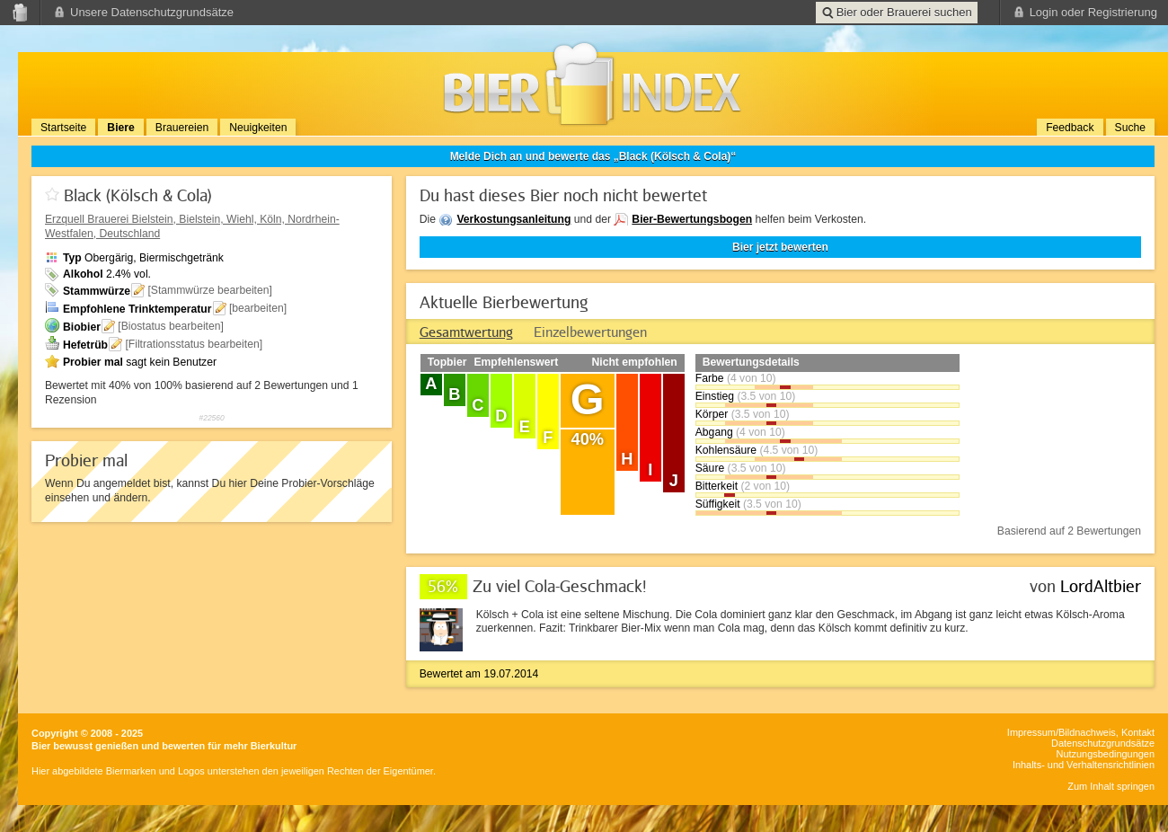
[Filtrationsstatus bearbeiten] (193, 344)
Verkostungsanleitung (513, 219)
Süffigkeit (717, 504)
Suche (1130, 127)
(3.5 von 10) (766, 396)
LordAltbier (1100, 586)
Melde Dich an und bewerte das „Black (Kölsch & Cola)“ (593, 156)
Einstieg (714, 396)
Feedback (1069, 127)
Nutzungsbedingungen (1106, 753)
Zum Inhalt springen (1111, 786)
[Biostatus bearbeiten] (171, 326)
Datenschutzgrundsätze (1103, 743)
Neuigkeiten (258, 127)
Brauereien (181, 127)
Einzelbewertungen (590, 331)
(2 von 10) (765, 486)
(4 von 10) (751, 378)
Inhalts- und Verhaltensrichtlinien (1084, 764)
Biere (120, 127)
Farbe (709, 378)
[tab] (466, 331)
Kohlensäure (726, 450)
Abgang (714, 432)
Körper (712, 414)
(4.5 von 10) (788, 450)
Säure (709, 468)
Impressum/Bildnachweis (1061, 732)
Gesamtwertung (466, 331)
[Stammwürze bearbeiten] (209, 290)
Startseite (63, 127)
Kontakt (1138, 732)
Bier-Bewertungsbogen (692, 219)
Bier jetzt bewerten (780, 247)
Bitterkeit (716, 486)
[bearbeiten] (258, 308)
